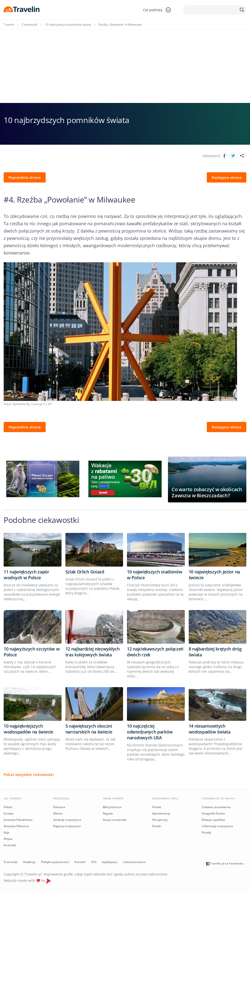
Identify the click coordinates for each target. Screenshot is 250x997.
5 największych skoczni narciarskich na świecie (88, 729)
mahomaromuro (134, 862)
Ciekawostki (29, 24)
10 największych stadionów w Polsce (154, 574)
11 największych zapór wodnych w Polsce (26, 574)
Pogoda (108, 813)
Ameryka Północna (16, 826)
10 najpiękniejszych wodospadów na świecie (28, 729)
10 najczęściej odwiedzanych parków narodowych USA (150, 732)
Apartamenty (161, 813)
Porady (206, 832)
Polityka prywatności (55, 862)
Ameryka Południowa (18, 820)
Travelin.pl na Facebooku (225, 863)
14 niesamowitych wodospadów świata (209, 729)
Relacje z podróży (213, 820)
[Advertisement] (125, 66)
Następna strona (226, 177)
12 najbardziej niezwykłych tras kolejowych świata (92, 652)
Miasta (57, 813)
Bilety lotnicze (112, 807)
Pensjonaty (159, 820)
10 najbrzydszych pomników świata (68, 24)
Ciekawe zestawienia (216, 807)
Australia (10, 845)
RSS (93, 862)
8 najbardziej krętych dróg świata (215, 652)
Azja (6, 832)
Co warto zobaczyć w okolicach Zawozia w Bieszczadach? (207, 492)
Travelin (9, 24)
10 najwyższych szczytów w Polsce (32, 652)
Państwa (59, 807)
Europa (8, 813)
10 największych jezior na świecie (214, 574)
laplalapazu (109, 862)
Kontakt (80, 862)
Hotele (156, 807)
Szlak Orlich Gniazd (84, 572)
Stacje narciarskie (115, 820)
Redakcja (29, 862)
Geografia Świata (213, 813)
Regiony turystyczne (67, 826)
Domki (156, 826)
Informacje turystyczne (217, 826)
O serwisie (11, 862)
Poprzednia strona (25, 177)
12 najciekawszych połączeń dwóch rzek (155, 652)
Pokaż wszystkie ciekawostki (29, 774)
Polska (8, 807)
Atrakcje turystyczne (67, 820)
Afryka (8, 839)
